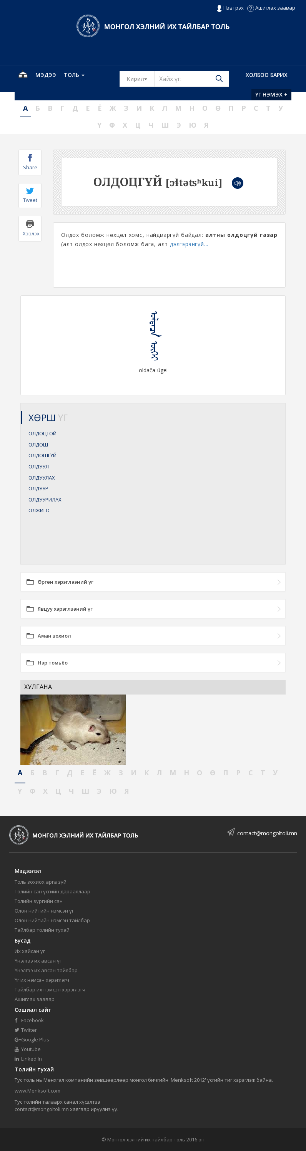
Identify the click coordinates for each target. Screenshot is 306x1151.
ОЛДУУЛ (38, 466)
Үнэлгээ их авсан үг (38, 960)
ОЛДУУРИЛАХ (45, 499)
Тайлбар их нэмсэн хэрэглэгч (50, 989)
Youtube (28, 1049)
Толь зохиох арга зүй (41, 881)
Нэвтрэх (230, 8)
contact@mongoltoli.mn (267, 833)
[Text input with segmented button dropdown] (191, 79)
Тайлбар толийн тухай (42, 929)
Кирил (141, 78)
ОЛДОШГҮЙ (42, 455)
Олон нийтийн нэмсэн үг (44, 910)
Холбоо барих (267, 74)
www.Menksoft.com (37, 1090)
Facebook (29, 1020)
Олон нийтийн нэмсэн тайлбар (52, 920)
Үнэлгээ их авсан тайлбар (46, 970)
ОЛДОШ (38, 444)
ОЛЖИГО (39, 510)
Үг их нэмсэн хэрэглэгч (42, 979)
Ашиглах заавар (271, 7)
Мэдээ (45, 74)
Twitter (26, 1029)
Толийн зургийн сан (39, 901)
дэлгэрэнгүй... (189, 244)
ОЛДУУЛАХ (41, 477)
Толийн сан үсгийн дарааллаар (52, 891)
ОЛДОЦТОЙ (42, 433)
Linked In (28, 1058)
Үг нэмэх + (271, 94)
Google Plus (32, 1039)
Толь (74, 74)
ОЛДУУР (38, 488)
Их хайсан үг (30, 951)
